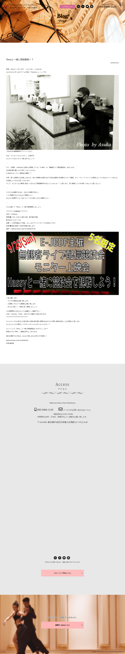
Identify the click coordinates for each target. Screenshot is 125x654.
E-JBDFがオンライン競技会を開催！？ (18, 173)
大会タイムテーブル (14, 220)
